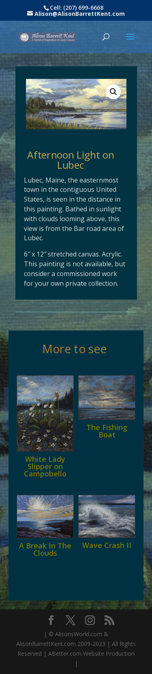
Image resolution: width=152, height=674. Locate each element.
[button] (113, 92)
